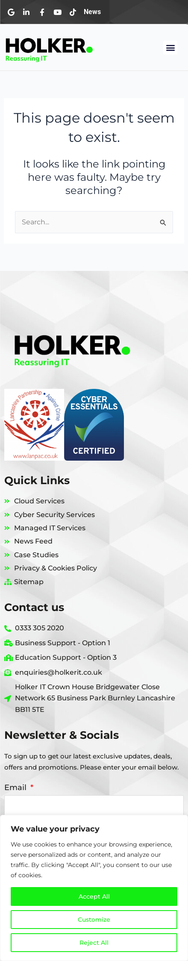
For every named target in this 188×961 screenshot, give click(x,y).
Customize (94, 919)
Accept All (94, 896)
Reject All (94, 942)
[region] (94, 888)
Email (16, 787)
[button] (170, 48)
